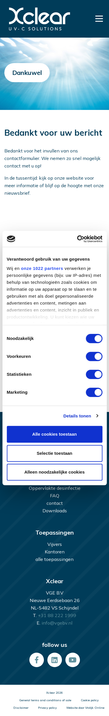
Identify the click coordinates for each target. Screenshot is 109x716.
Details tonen (77, 415)
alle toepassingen (54, 559)
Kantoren (55, 552)
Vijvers (54, 544)
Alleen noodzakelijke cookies (54, 472)
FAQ (54, 495)
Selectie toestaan (54, 453)
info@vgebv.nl (57, 623)
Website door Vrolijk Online (85, 708)
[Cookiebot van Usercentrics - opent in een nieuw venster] (77, 239)
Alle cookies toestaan (54, 434)
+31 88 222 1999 (57, 615)
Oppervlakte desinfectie (55, 488)
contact (55, 503)
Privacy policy (47, 708)
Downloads (54, 510)
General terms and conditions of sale (45, 700)
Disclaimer (20, 708)
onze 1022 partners (42, 268)
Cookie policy (90, 700)
